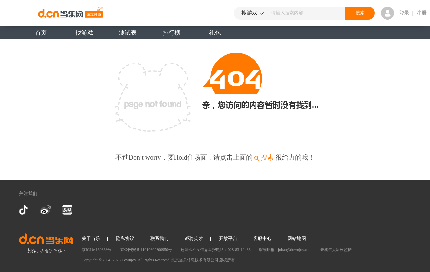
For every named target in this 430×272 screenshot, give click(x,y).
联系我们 (159, 238)
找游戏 (84, 32)
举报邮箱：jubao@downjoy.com (285, 249)
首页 (41, 32)
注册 (421, 13)
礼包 (215, 32)
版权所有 (227, 260)
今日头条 (67, 210)
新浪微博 (45, 210)
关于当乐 (91, 238)
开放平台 (228, 238)
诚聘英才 (194, 238)
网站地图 (297, 238)
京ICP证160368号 (96, 249)
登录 (404, 13)
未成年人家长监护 (336, 249)
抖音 (24, 210)
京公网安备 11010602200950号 (146, 249)
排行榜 (171, 32)
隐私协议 (125, 238)
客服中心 (262, 238)
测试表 (128, 32)
